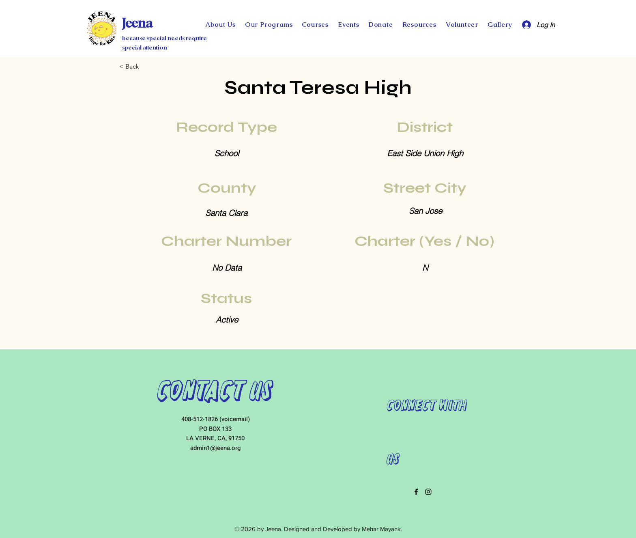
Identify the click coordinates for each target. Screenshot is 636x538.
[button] (380, 24)
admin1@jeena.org (215, 447)
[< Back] (146, 66)
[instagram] (428, 492)
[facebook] (416, 492)
